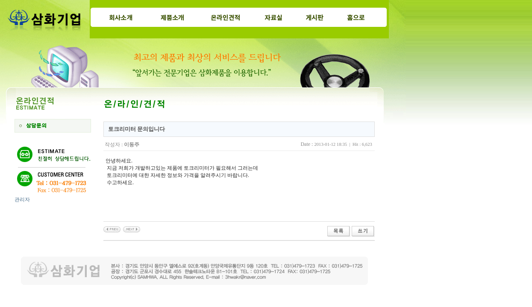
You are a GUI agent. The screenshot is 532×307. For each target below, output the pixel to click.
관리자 (22, 200)
